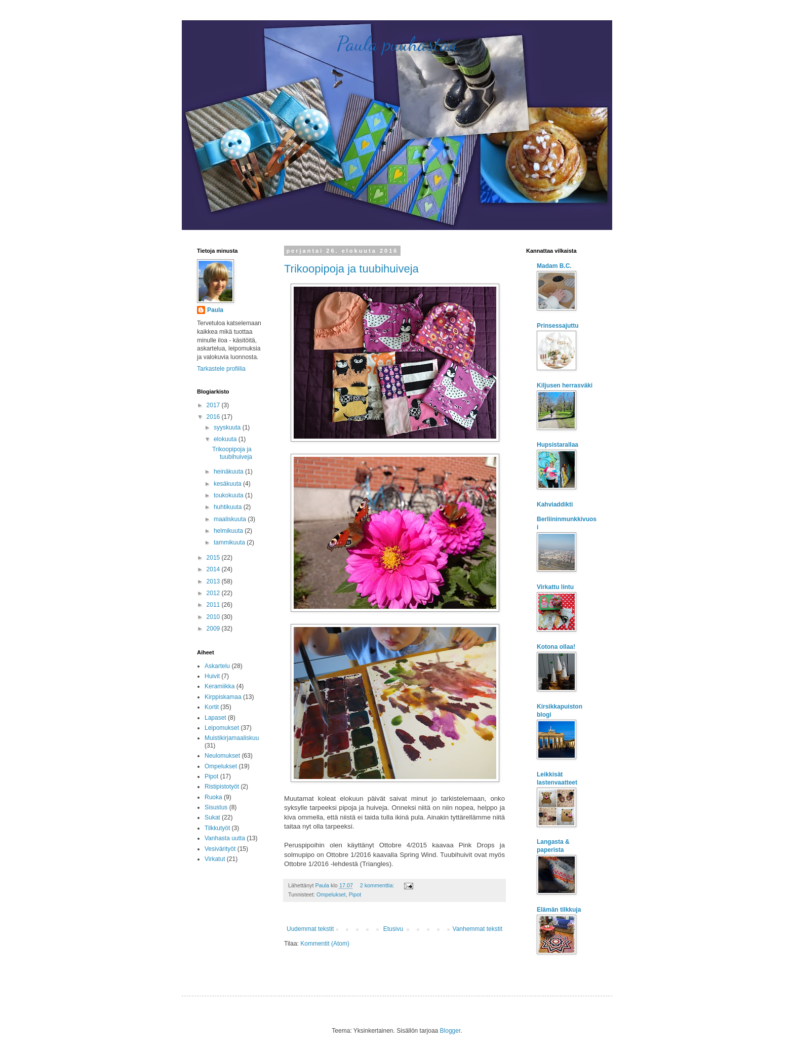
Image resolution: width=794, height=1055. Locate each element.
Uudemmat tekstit (310, 928)
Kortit (212, 707)
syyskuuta (228, 427)
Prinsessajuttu (558, 325)
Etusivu (393, 928)
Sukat (212, 817)
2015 (214, 557)
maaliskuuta (231, 519)
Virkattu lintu (555, 587)
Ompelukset (331, 894)
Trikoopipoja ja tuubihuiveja (351, 268)
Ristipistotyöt (222, 786)
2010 (214, 616)
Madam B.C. (554, 265)
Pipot (355, 894)
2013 (214, 581)
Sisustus (216, 807)
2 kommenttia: (378, 885)
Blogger (450, 1030)
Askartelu (217, 666)
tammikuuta (230, 542)
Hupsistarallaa (557, 444)
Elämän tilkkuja (559, 909)
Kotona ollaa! (556, 646)
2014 (214, 569)
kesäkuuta (228, 483)
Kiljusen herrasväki (564, 385)
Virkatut (215, 859)
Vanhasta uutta (225, 838)
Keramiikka (219, 686)
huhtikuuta (229, 507)
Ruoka (213, 797)
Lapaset (215, 717)
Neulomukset (222, 755)
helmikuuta (229, 530)
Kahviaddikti (555, 504)
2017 (214, 405)
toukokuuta (229, 495)
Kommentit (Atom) (324, 943)
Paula (215, 310)
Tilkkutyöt (217, 828)
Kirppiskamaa (223, 696)
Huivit (212, 676)
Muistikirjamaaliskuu (232, 737)
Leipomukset (222, 727)
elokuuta (226, 439)
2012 (214, 593)
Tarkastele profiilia (221, 368)
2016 (214, 416)
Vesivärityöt (220, 848)
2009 (214, 628)
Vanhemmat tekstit (477, 928)
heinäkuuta (229, 471)
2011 (214, 604)
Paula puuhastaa (397, 43)
